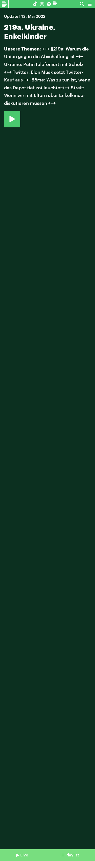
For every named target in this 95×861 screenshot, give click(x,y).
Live (24, 854)
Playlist (72, 854)
